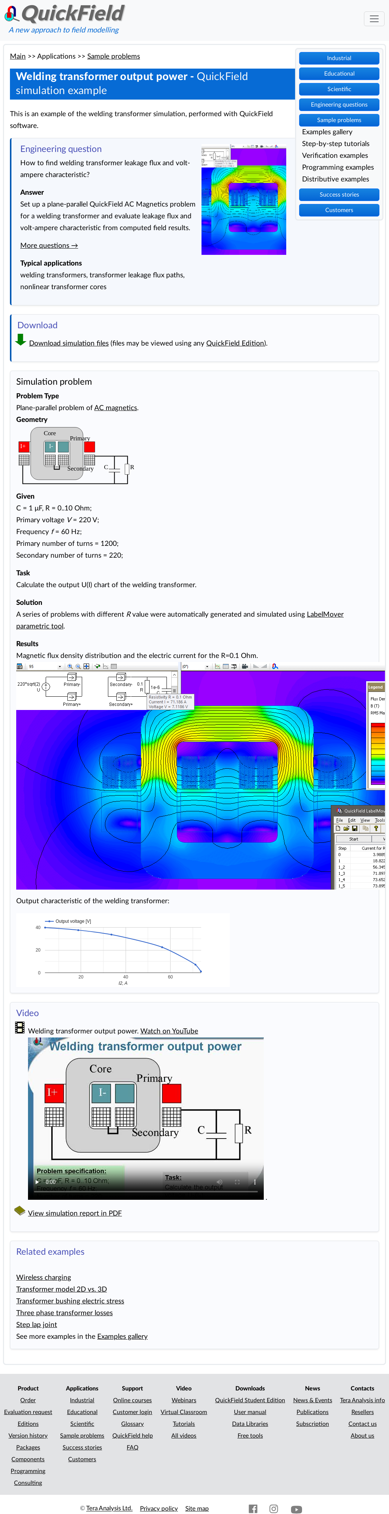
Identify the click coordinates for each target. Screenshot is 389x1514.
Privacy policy (159, 1509)
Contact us (362, 1424)
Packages (28, 1448)
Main (18, 56)
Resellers (362, 1412)
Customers (339, 210)
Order (28, 1400)
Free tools (250, 1436)
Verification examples (335, 155)
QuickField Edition (235, 343)
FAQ (133, 1448)
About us (362, 1436)
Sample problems (339, 120)
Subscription (312, 1424)
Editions (28, 1424)
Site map (197, 1509)
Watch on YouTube (169, 1031)
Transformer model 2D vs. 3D (61, 1289)
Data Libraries (250, 1424)
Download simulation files (69, 343)
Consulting (28, 1483)
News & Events (312, 1400)
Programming (28, 1471)
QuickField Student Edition (250, 1400)
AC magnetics (115, 408)
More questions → (49, 245)
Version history (28, 1436)
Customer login (132, 1412)
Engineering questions (339, 105)
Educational (339, 74)
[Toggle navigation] (374, 18)
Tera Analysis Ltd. (109, 1509)
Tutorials (184, 1424)
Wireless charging (43, 1277)
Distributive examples (335, 179)
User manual (250, 1412)
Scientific (339, 89)
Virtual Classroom (184, 1412)
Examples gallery (327, 132)
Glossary (132, 1424)
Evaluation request (28, 1412)
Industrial (339, 58)
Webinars (184, 1400)
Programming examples (338, 167)
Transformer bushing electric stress (70, 1301)
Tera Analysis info (362, 1400)
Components (28, 1459)
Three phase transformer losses (64, 1313)
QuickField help (132, 1436)
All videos (183, 1436)
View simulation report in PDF (75, 1213)
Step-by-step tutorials (335, 144)
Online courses (132, 1400)
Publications (313, 1412)
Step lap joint (36, 1324)
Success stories (339, 195)
